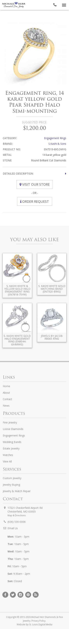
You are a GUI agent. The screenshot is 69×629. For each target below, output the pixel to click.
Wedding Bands (12, 442)
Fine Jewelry (10, 422)
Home (6, 386)
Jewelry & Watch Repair (17, 491)
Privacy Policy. (38, 620)
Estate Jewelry (11, 448)
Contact (7, 399)
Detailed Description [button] (18, 173)
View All (7, 461)
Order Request (34, 201)
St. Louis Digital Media (40, 624)
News (6, 405)
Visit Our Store (35, 184)
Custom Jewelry (12, 478)
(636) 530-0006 (17, 521)
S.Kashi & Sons (57, 143)
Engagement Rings (55, 138)
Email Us (13, 528)
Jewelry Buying (11, 484)
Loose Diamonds (13, 429)
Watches (8, 455)
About (6, 392)
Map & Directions (17, 515)
